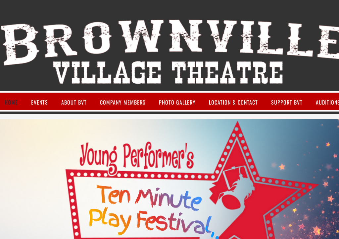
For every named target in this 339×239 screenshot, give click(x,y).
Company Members (123, 102)
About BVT (74, 102)
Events (39, 102)
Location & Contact (233, 102)
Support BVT (287, 102)
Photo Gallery (177, 102)
